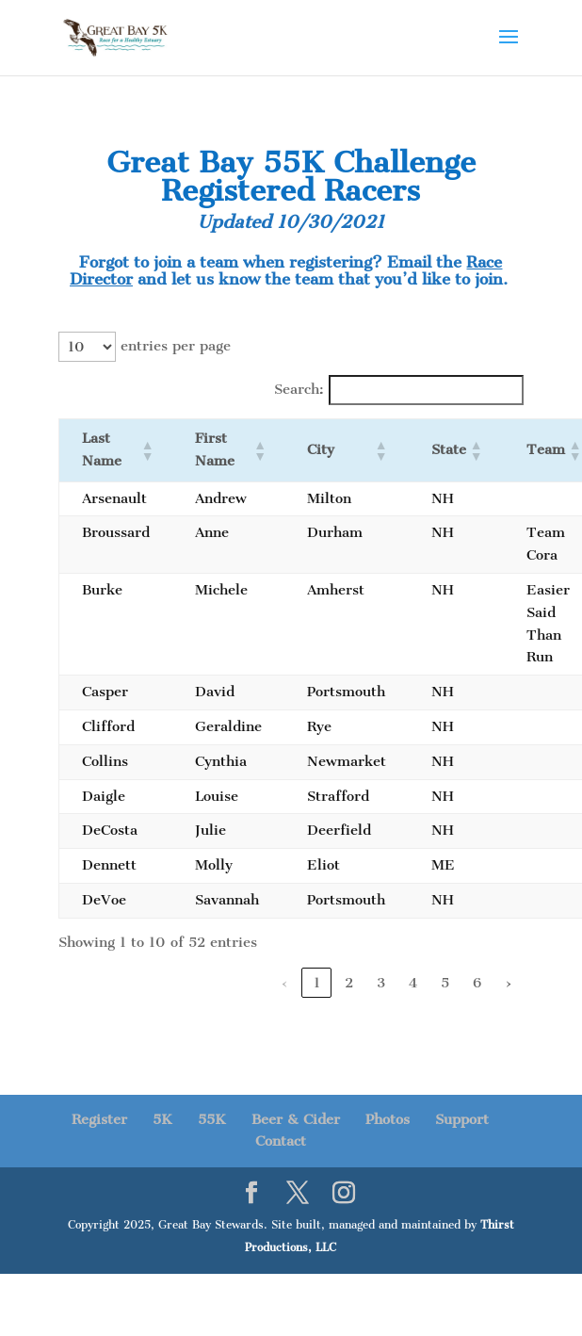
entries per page (176, 345)
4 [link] (413, 982)
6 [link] (477, 982)
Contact (280, 1140)
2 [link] (349, 982)
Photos (387, 1119)
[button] (145, 450)
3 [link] (381, 982)
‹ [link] (284, 982)
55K (212, 1119)
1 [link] (317, 982)
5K (162, 1119)
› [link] (508, 982)
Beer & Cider (295, 1119)
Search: (299, 389)
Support (462, 1119)
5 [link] (445, 982)
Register (99, 1119)
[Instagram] (343, 1193)
